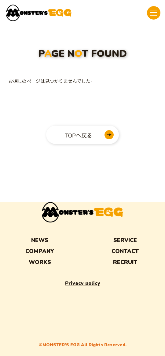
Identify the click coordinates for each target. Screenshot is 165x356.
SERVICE (125, 240)
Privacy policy (82, 283)
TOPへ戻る (78, 135)
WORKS (40, 262)
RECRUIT (125, 262)
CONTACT (125, 251)
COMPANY (39, 251)
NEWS (39, 240)
